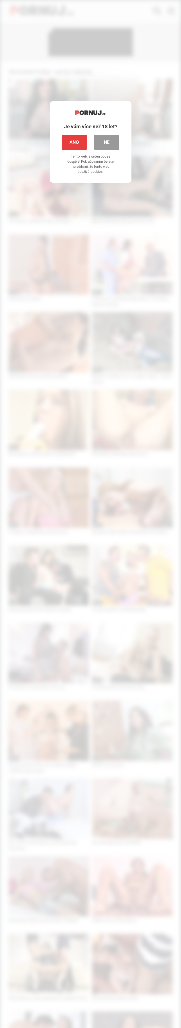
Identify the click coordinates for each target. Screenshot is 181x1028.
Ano (74, 142)
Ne (107, 142)
